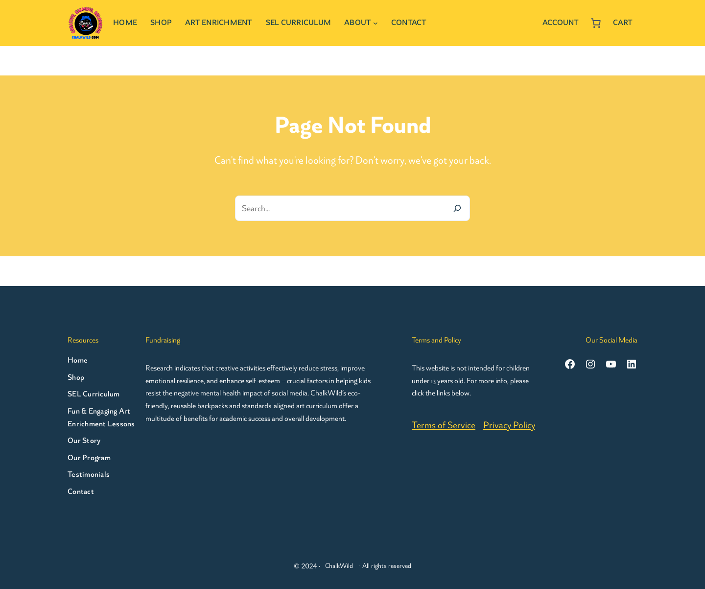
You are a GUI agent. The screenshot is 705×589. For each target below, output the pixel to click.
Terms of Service (443, 425)
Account (560, 22)
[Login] (531, 23)
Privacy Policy (509, 425)
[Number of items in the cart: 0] (596, 23)
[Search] (457, 208)
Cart (623, 22)
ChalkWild (339, 566)
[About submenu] (375, 23)
